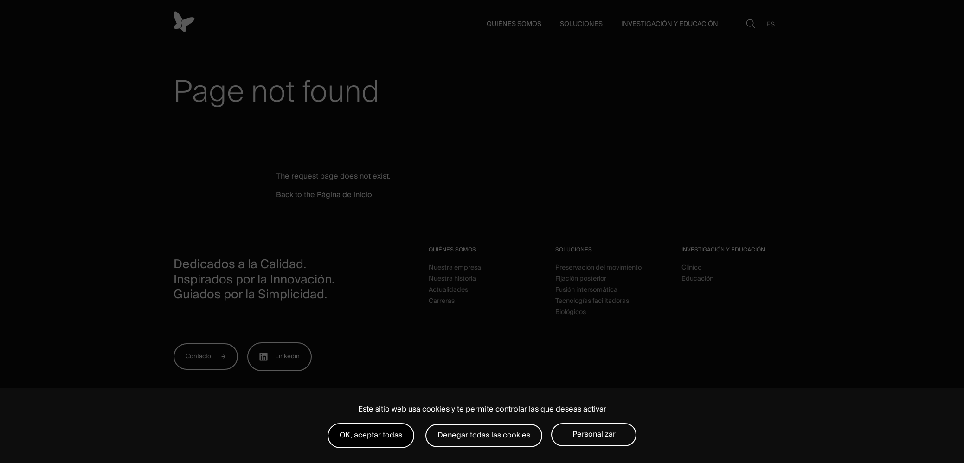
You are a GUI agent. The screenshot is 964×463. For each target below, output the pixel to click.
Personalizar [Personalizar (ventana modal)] (594, 434)
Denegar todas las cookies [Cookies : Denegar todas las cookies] (483, 435)
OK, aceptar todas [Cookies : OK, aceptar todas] (371, 435)
